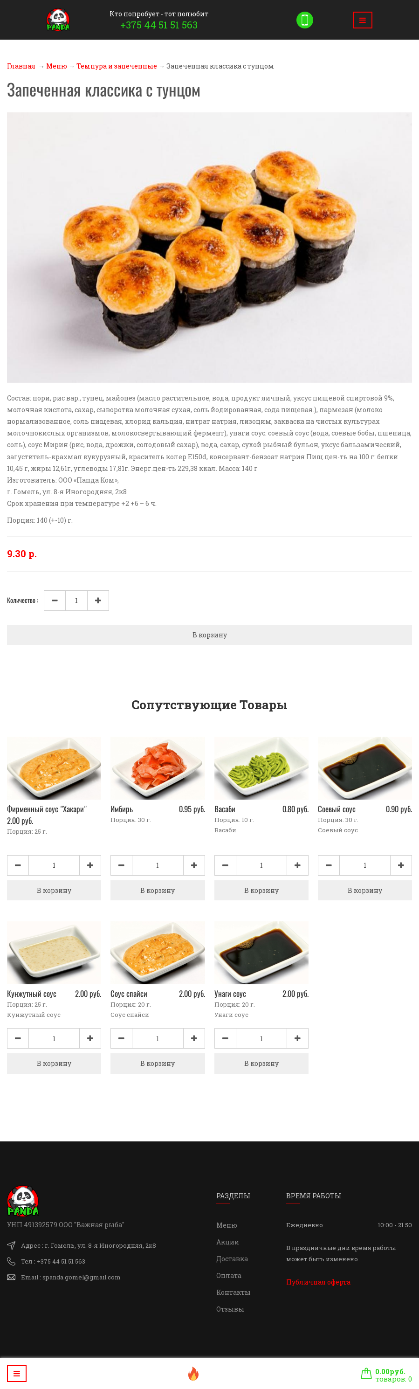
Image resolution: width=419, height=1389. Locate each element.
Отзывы (230, 1309)
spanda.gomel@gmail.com (81, 1277)
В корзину (209, 634)
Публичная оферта (318, 1282)
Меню (56, 66)
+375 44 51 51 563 (159, 24)
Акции (227, 1241)
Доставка (232, 1258)
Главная (21, 66)
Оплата (228, 1275)
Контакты (233, 1292)
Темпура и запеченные (116, 66)
